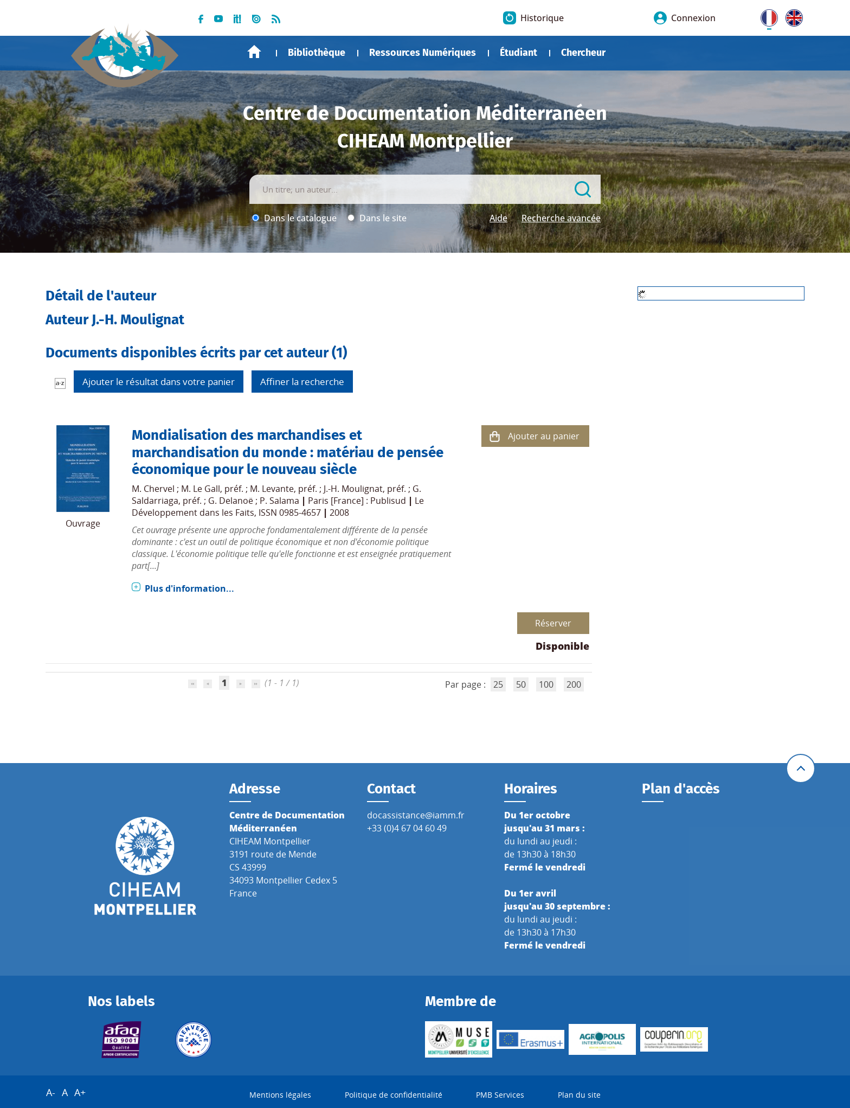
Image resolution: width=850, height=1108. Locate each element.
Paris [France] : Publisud (357, 501)
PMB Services (500, 1095)
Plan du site (579, 1095)
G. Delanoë (230, 501)
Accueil (254, 52)
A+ (80, 1092)
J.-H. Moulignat (353, 489)
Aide (498, 218)
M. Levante (272, 489)
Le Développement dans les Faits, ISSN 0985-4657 (278, 506)
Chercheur (583, 53)
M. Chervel (153, 489)
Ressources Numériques (422, 53)
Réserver (553, 623)
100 (546, 684)
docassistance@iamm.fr (416, 815)
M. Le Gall (200, 489)
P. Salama (279, 501)
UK (791, 16)
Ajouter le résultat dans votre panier (158, 381)
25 (498, 684)
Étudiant (518, 53)
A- (50, 1092)
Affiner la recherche (302, 381)
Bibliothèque (316, 53)
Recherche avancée (561, 218)
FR (765, 16)
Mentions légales (280, 1095)
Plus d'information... (189, 588)
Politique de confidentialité (393, 1095)
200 (573, 684)
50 (521, 684)
